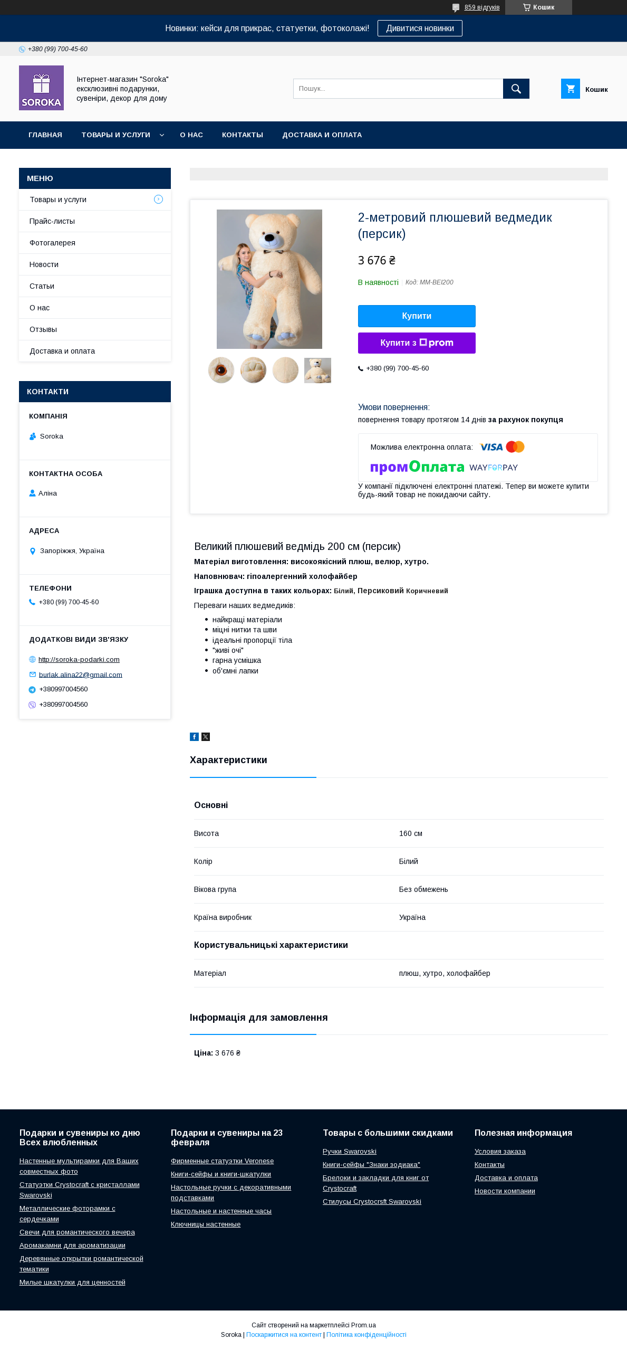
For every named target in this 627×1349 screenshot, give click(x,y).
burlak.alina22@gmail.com (80, 674)
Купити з (416, 343)
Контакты (242, 135)
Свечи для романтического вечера (77, 1232)
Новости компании (505, 1191)
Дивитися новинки (420, 28)
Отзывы (43, 329)
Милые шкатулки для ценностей (73, 1282)
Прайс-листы (52, 221)
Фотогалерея (52, 243)
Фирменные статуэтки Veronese (222, 1161)
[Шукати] (516, 89)
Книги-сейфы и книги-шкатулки (221, 1174)
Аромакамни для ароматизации (73, 1245)
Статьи (42, 286)
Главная (45, 135)
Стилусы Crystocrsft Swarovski (372, 1201)
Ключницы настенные (205, 1224)
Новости (44, 264)
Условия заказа (500, 1151)
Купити (417, 315)
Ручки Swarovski (350, 1151)
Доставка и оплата (322, 135)
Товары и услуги (115, 135)
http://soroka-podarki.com (79, 659)
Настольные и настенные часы (221, 1211)
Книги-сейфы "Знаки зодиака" (371, 1164)
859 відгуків (482, 7)
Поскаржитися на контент (284, 1334)
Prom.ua (363, 1325)
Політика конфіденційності (366, 1334)
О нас (191, 135)
